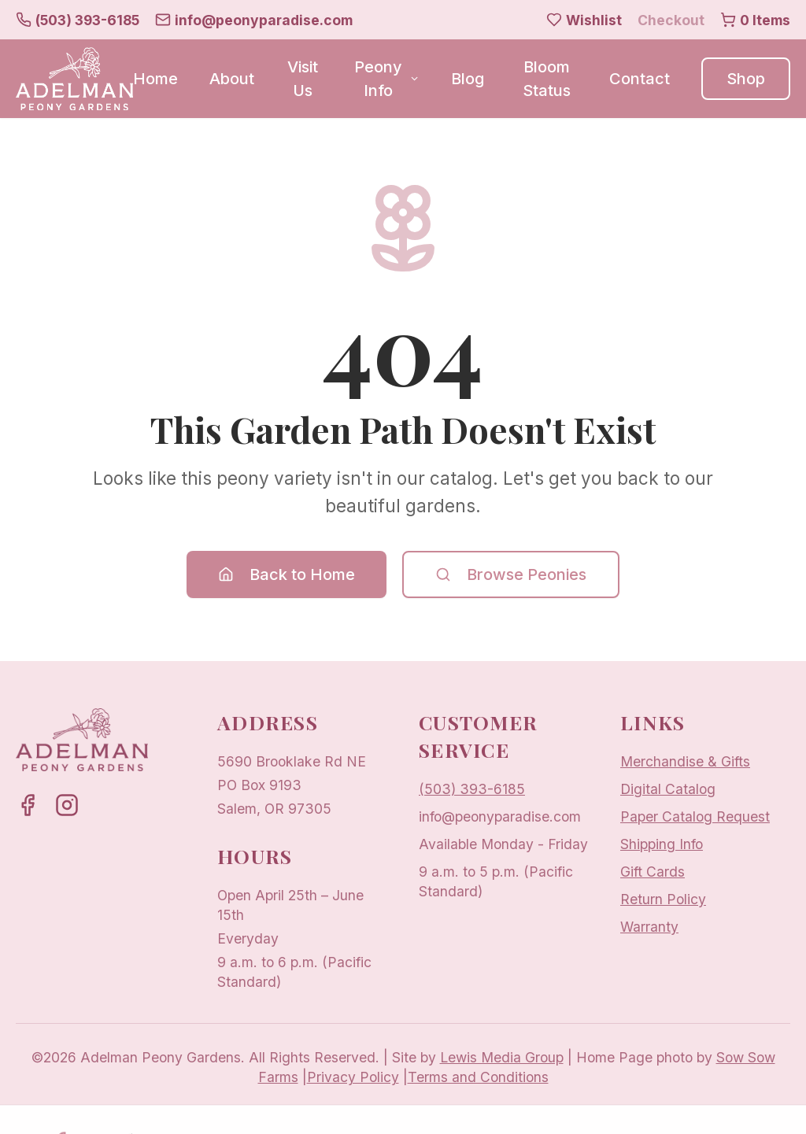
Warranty (649, 926)
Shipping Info (661, 844)
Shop (746, 78)
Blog (467, 78)
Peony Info (387, 78)
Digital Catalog (667, 789)
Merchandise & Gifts (685, 761)
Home (155, 78)
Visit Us (302, 78)
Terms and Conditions (478, 1077)
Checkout (671, 20)
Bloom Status (547, 78)
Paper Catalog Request (695, 816)
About (231, 78)
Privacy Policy (353, 1077)
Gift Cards (652, 871)
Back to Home (286, 574)
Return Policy (663, 899)
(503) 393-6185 (472, 789)
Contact (639, 78)
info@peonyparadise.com (500, 816)
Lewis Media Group (502, 1057)
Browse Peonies (510, 574)
